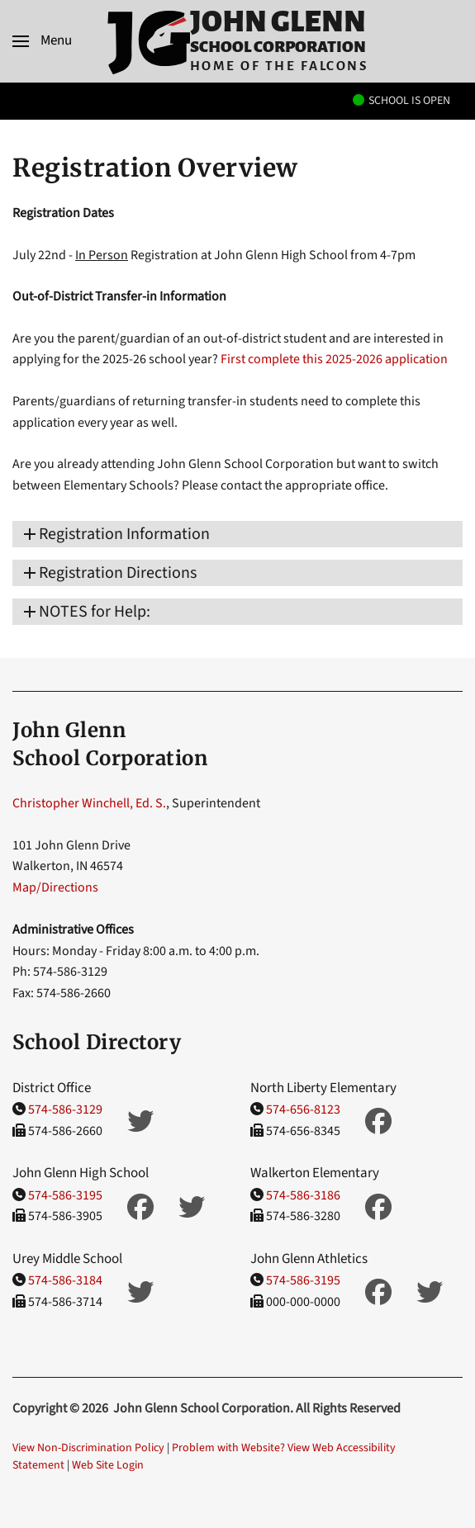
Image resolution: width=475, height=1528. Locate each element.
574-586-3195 (65, 1195)
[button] (42, 41)
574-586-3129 (65, 1109)
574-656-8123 (303, 1109)
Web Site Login (108, 1465)
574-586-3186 (303, 1195)
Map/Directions (55, 887)
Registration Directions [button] (118, 572)
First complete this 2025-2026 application (334, 359)
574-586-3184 (65, 1280)
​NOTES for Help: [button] (94, 611)
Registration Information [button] (124, 534)
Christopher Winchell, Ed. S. (89, 803)
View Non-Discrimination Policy (88, 1448)
